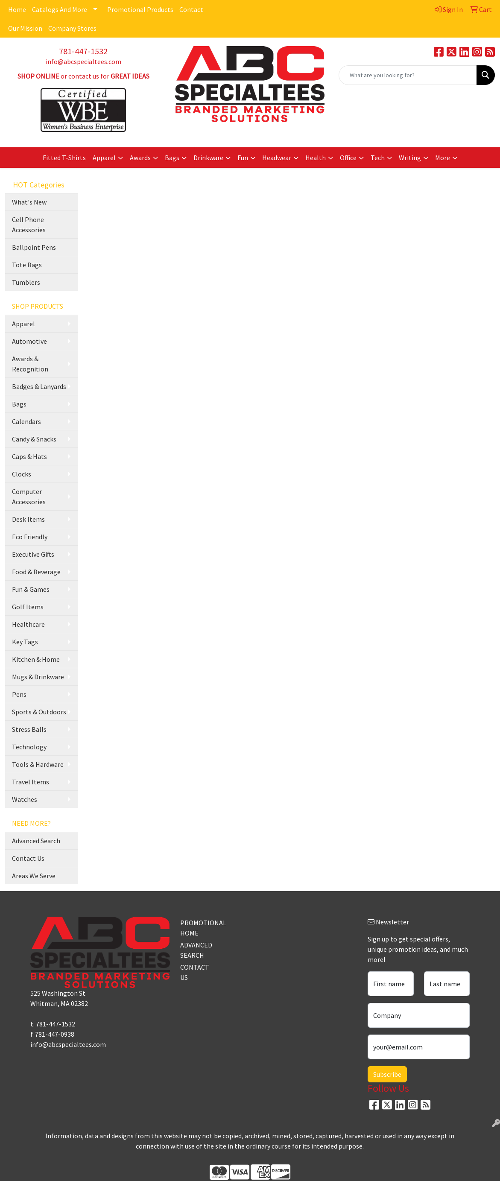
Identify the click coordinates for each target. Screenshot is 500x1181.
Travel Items (30, 782)
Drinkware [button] (208, 157)
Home (17, 9)
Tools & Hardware (38, 764)
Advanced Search (36, 840)
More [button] (442, 157)
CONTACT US (194, 972)
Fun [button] (242, 157)
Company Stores (72, 28)
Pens (19, 694)
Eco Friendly (29, 536)
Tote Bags (27, 264)
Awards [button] (140, 157)
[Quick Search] (408, 75)
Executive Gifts (33, 554)
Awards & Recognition (30, 363)
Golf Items (28, 606)
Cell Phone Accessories (29, 224)
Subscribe (387, 1074)
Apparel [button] (104, 157)
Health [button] (315, 157)
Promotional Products (140, 9)
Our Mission (25, 28)
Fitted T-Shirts (64, 157)
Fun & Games (31, 589)
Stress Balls (29, 729)
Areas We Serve (34, 875)
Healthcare (28, 624)
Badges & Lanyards (39, 386)
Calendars (26, 421)
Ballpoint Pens (34, 247)
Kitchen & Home (36, 659)
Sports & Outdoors (39, 711)
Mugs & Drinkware (38, 676)
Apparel (23, 323)
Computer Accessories (29, 496)
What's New (29, 202)
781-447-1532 (83, 51)
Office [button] (348, 157)
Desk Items (28, 519)
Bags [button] (172, 157)
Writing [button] (410, 157)
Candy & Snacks (34, 439)
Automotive (29, 341)
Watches (24, 799)
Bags (19, 404)
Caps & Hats (29, 456)
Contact (191, 9)
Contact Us (28, 858)
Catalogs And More (59, 9)
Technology (29, 747)
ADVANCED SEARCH (196, 950)
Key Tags (25, 641)
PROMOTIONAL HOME (198, 927)
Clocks (21, 474)
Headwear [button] (276, 157)
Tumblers (26, 282)
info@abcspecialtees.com (83, 61)
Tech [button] (378, 157)
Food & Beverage (36, 571)
